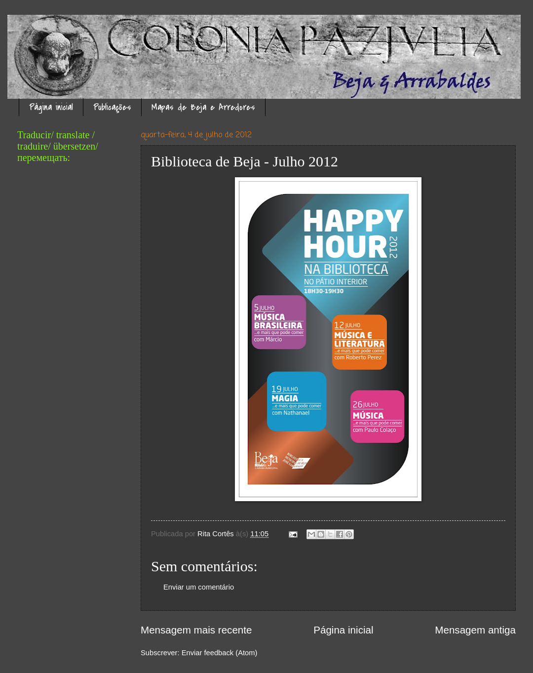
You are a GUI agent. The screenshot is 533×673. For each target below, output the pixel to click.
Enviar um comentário (198, 587)
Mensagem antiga (475, 629)
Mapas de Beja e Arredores (203, 107)
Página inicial (51, 107)
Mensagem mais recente (196, 629)
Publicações (112, 107)
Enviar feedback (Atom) (220, 653)
